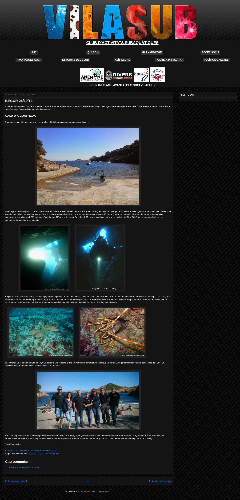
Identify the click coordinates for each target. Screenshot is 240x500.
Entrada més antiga (160, 481)
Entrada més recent (16, 481)
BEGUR (33, 453)
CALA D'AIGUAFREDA (48, 453)
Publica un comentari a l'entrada (24, 467)
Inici (88, 481)
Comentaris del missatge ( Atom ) (95, 491)
